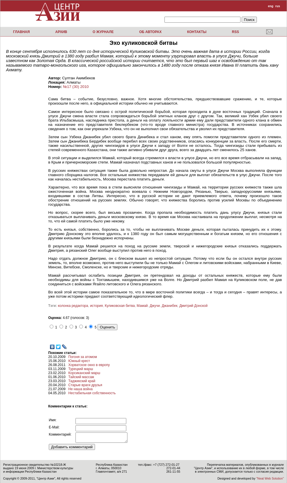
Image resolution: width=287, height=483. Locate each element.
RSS (235, 32)
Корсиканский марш (84, 373)
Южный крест (79, 361)
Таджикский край (81, 381)
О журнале (103, 32)
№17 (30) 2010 (76, 86)
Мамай (142, 306)
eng (270, 6)
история (96, 306)
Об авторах (150, 32)
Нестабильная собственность (92, 393)
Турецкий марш (80, 369)
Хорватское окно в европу (89, 365)
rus (277, 6)
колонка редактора (73, 306)
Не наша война (80, 389)
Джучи (155, 306)
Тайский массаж (81, 377)
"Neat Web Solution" (270, 478)
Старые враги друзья (85, 385)
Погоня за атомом (82, 357)
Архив (61, 32)
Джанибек (169, 306)
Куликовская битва (120, 306)
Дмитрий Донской (193, 306)
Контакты (196, 32)
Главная (21, 32)
